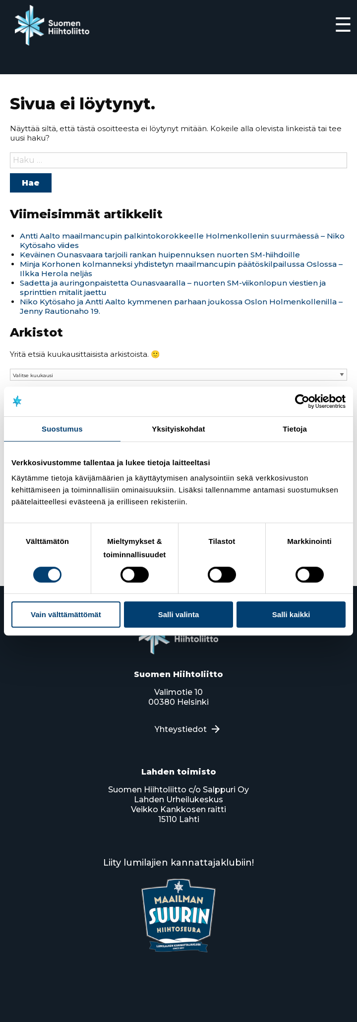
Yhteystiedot (181, 729)
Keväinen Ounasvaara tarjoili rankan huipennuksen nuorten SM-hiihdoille (160, 254)
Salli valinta (178, 614)
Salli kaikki (291, 614)
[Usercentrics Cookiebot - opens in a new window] (302, 401)
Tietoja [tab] (295, 429)
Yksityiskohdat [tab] (178, 429)
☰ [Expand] (343, 24)
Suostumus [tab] (62, 429)
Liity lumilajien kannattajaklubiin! (178, 862)
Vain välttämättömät (66, 614)
